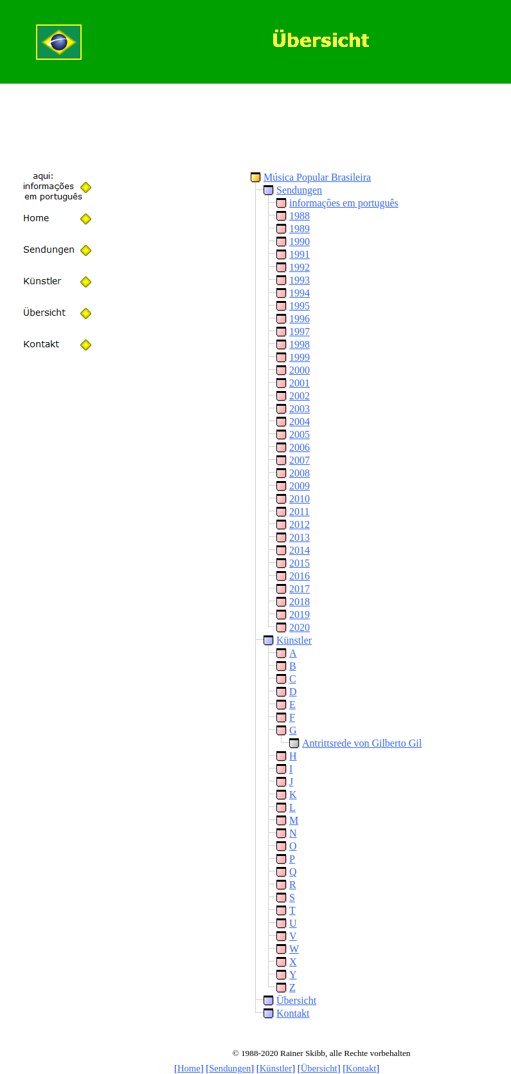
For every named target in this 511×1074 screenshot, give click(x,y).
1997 (299, 331)
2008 (299, 473)
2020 (299, 627)
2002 (299, 395)
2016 (299, 575)
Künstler (294, 640)
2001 (299, 383)
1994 (299, 292)
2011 (299, 511)
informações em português (344, 202)
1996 (299, 318)
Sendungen (299, 190)
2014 (299, 550)
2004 (299, 421)
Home (189, 1068)
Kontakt (293, 1013)
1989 (299, 228)
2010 (299, 498)
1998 (299, 344)
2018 (299, 601)
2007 (299, 460)
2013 (299, 537)
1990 (299, 241)
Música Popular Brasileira (317, 177)
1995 (299, 305)
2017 (299, 588)
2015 (299, 563)
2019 (299, 614)
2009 (299, 485)
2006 (299, 447)
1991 (299, 254)
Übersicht (296, 1000)
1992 (299, 267)
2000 (299, 370)
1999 (299, 357)
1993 (299, 280)
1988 (299, 215)
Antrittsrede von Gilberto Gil (362, 743)
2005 (299, 434)
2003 (299, 408)
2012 (299, 524)
